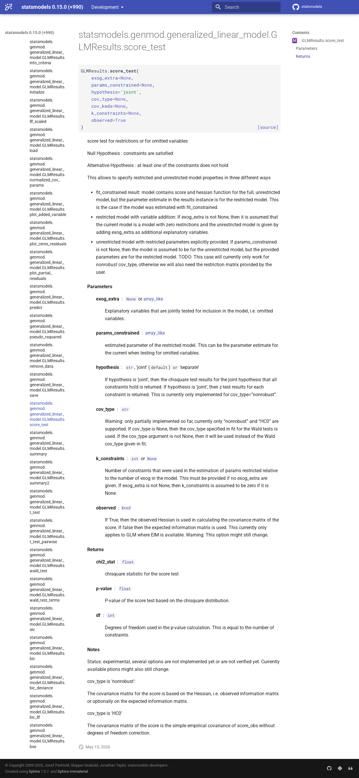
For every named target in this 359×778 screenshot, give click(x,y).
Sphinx (34, 771)
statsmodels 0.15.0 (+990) (29, 32)
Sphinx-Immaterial (73, 771)
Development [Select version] (105, 7)
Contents (300, 32)
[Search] (246, 7)
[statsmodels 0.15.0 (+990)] (8, 7)
